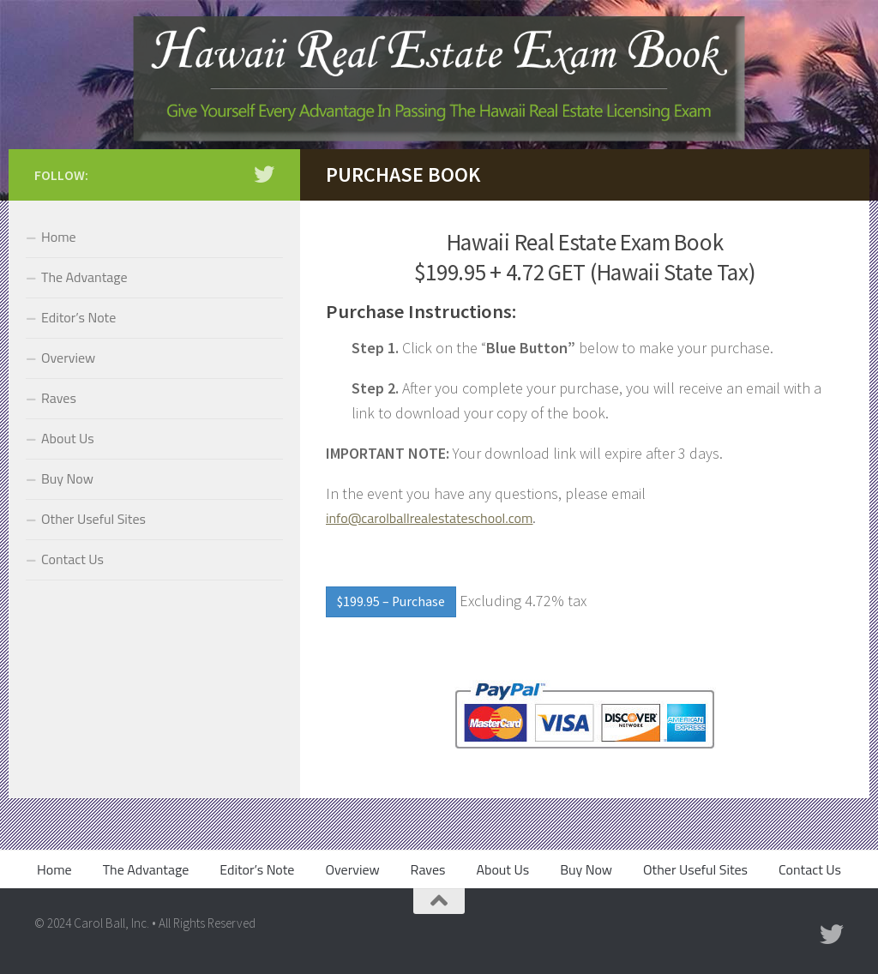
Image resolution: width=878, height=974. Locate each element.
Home (58, 236)
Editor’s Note (78, 317)
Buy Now (67, 478)
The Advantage (84, 277)
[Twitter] (264, 174)
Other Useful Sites (93, 518)
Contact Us (72, 559)
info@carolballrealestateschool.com (429, 518)
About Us (67, 438)
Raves (58, 398)
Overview (68, 357)
